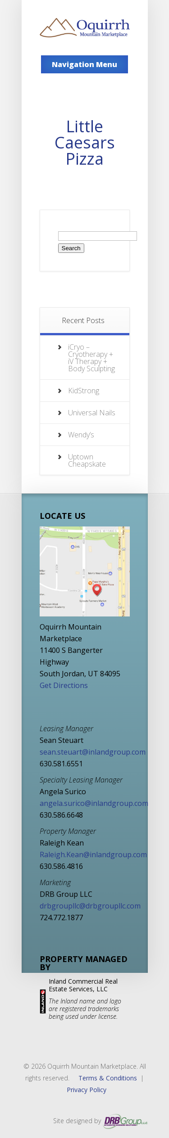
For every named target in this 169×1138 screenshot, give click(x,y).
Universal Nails (91, 413)
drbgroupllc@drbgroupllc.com (90, 906)
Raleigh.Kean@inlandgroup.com (93, 854)
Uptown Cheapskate (87, 460)
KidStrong (83, 391)
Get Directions (64, 685)
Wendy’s (81, 435)
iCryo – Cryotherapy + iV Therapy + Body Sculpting (91, 357)
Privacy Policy (86, 1089)
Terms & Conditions (107, 1078)
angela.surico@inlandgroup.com (94, 803)
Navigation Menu (84, 64)
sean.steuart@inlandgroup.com (93, 752)
